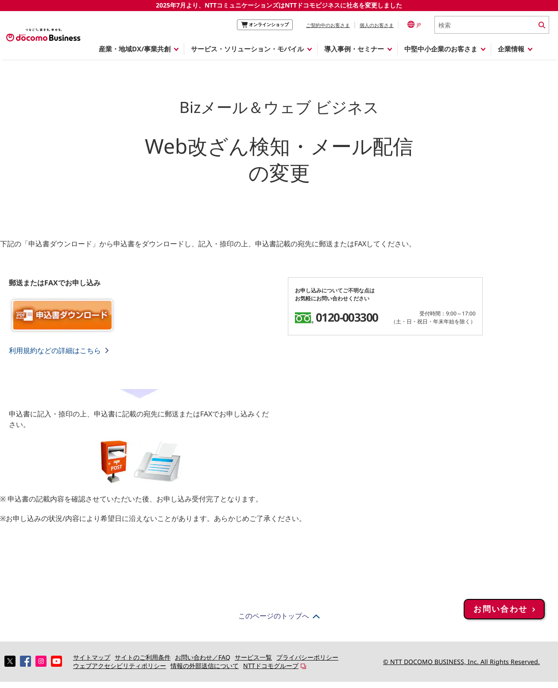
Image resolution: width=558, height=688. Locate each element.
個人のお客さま (377, 25)
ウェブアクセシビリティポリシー (119, 665)
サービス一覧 (253, 657)
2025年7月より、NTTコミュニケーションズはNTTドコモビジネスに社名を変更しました (279, 5)
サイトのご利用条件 (142, 657)
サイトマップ (91, 657)
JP (414, 24)
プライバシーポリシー (307, 657)
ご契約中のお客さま (328, 25)
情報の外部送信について (204, 665)
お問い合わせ (500, 630)
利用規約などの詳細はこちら (55, 350)
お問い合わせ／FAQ (202, 657)
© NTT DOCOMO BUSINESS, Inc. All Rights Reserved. (461, 661)
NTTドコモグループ (270, 665)
